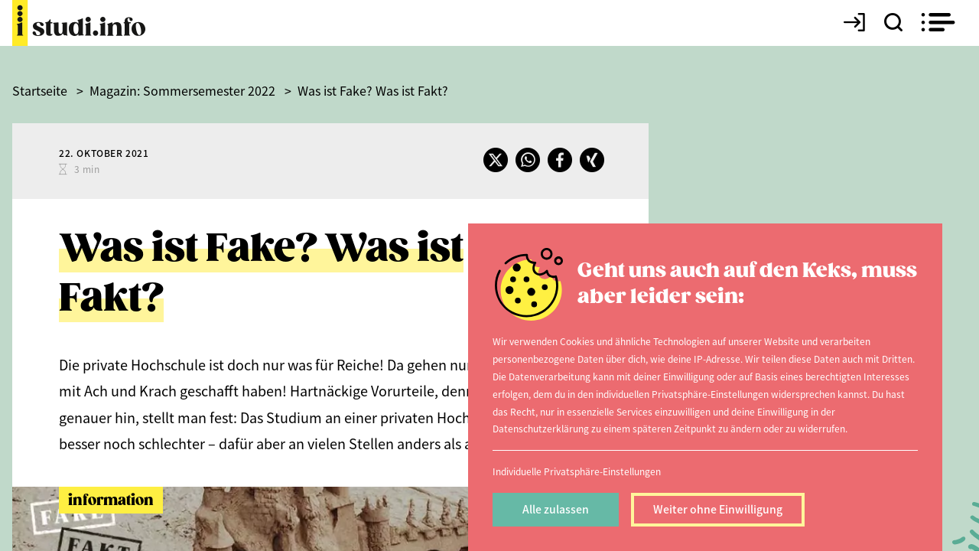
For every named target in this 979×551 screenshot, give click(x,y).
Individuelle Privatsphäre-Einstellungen (577, 471)
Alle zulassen (555, 509)
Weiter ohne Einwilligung (717, 509)
